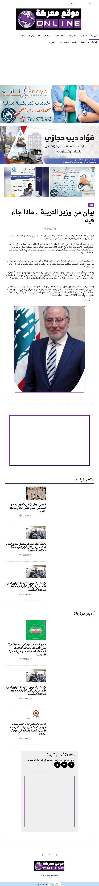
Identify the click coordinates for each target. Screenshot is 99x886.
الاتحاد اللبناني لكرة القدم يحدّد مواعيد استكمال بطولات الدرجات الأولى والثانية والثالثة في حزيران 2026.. (28, 729)
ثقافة (39, 36)
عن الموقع (83, 36)
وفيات (31, 36)
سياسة (47, 36)
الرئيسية (94, 36)
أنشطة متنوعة (58, 36)
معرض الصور (64, 42)
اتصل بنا (51, 42)
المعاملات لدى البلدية (89, 42)
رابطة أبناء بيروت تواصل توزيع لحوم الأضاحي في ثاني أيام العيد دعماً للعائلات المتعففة (26, 547)
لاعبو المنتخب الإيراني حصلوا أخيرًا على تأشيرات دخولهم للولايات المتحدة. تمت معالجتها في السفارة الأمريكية (26, 649)
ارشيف (74, 42)
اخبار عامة (72, 36)
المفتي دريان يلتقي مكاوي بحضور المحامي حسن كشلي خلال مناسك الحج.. (27, 508)
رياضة (22, 36)
